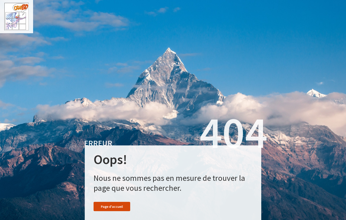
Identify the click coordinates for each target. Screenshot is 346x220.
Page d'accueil (112, 206)
